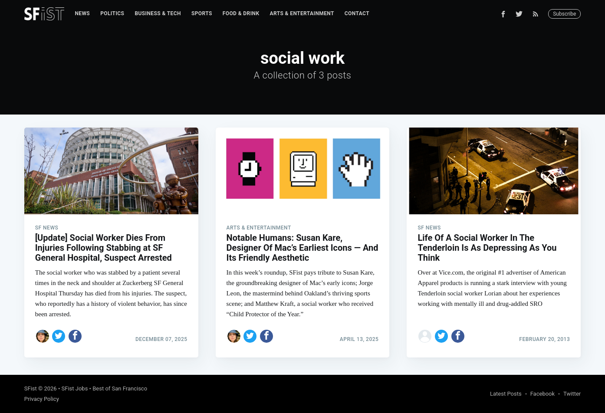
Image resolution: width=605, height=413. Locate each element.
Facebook (542, 393)
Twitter (572, 393)
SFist (30, 388)
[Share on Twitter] (58, 336)
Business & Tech (158, 13)
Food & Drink (241, 13)
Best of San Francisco (119, 388)
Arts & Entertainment (302, 13)
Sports (201, 13)
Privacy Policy (41, 399)
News (82, 13)
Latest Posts (506, 393)
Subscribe (564, 14)
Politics (112, 13)
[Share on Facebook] (75, 336)
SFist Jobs (75, 388)
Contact (357, 13)
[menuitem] (82, 13)
